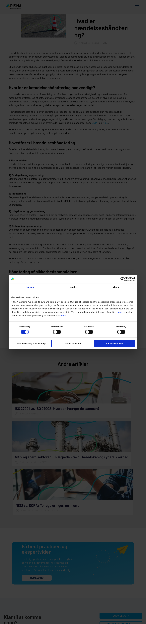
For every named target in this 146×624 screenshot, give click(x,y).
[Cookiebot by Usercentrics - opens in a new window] (122, 279)
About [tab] (116, 287)
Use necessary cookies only (31, 343)
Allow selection (73, 343)
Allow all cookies (114, 343)
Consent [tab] (30, 287)
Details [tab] (73, 287)
